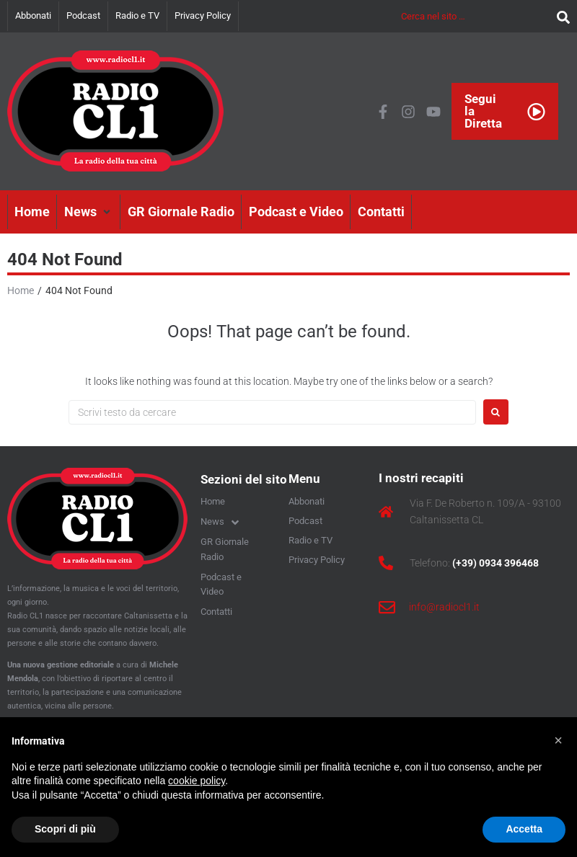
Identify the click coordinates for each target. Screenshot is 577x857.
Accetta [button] (524, 829)
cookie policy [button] (196, 780)
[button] (88, 212)
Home (20, 290)
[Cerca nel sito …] (475, 16)
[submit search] (560, 16)
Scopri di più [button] (65, 829)
